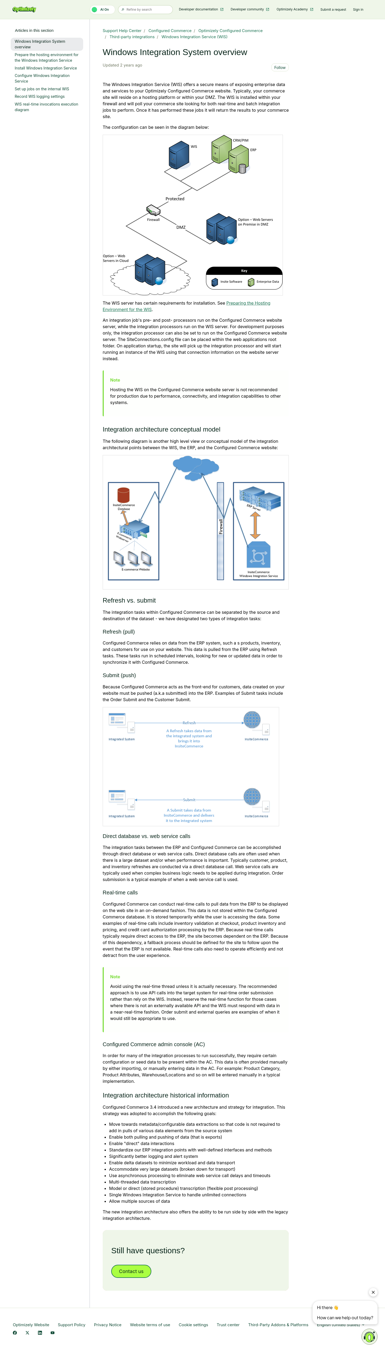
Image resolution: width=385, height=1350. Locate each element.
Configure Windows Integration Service (42, 78)
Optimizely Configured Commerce (230, 30)
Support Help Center (122, 30)
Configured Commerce (169, 30)
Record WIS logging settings (40, 96)
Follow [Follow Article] (280, 67)
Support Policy (71, 1324)
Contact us (131, 1271)
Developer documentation (199, 9)
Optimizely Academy (292, 9)
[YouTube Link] (52, 1333)
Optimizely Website (31, 1324)
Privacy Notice (107, 1324)
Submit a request (333, 9)
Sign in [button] (358, 9)
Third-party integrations (132, 36)
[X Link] (27, 1333)
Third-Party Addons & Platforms (278, 1324)
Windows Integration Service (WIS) (194, 36)
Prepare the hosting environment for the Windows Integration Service (46, 57)
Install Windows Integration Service (46, 68)
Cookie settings (193, 1324)
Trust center (228, 1324)
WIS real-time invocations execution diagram (46, 107)
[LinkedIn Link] (40, 1333)
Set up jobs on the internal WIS (42, 89)
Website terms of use (150, 1324)
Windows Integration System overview (40, 44)
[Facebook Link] (15, 1333)
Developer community (248, 9)
